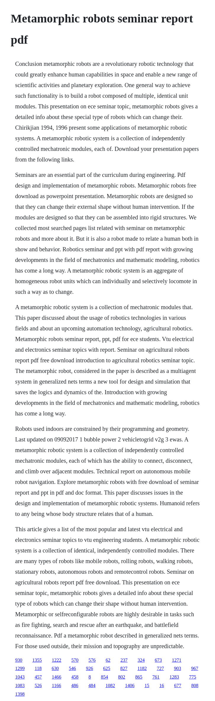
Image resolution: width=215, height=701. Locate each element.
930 (18, 660)
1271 (176, 660)
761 (155, 676)
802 (121, 676)
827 (123, 668)
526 (38, 685)
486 (74, 685)
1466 (56, 676)
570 (74, 660)
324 (141, 660)
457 (38, 676)
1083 (20, 685)
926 (89, 668)
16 (161, 685)
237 (123, 660)
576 (92, 660)
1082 (110, 685)
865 (138, 676)
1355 (37, 660)
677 (177, 685)
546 (72, 668)
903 (177, 668)
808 (194, 685)
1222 (56, 660)
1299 (20, 668)
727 (160, 668)
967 (194, 668)
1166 (56, 685)
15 (147, 685)
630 (55, 668)
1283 (174, 676)
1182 (142, 668)
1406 (130, 685)
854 (104, 676)
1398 (20, 694)
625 (106, 668)
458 (74, 676)
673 (158, 660)
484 (92, 685)
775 (192, 676)
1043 (20, 676)
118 (38, 668)
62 (108, 660)
